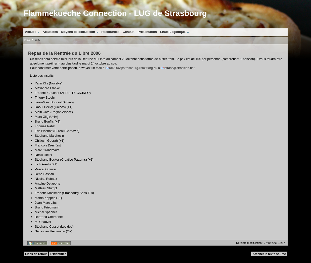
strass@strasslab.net (180, 68)
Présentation (147, 32)
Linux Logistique (172, 32)
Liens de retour (36, 254)
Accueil (30, 32)
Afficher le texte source (269, 254)
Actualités (50, 32)
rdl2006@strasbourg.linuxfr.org (131, 68)
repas (37, 39)
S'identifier (58, 254)
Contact (129, 32)
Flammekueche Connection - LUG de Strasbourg (115, 13)
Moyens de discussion (78, 32)
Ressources (110, 32)
